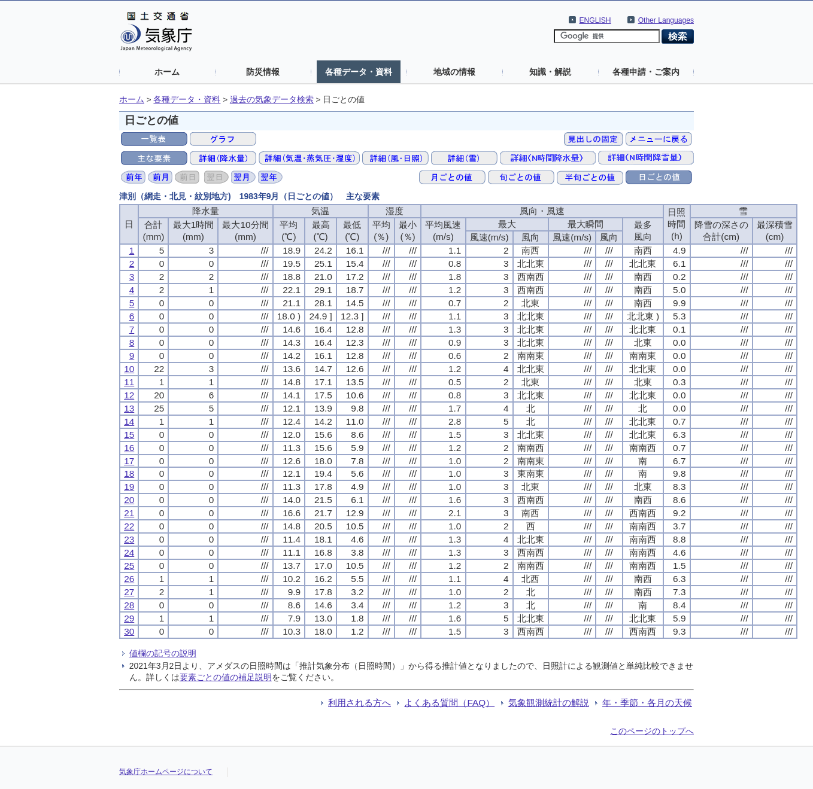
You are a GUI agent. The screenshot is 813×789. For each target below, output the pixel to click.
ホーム (167, 72)
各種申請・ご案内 (645, 72)
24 (129, 552)
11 (129, 382)
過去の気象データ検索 (272, 99)
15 (129, 434)
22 (129, 526)
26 (129, 579)
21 (129, 513)
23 (129, 539)
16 (129, 448)
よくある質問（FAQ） (449, 702)
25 (129, 565)
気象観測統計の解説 (548, 702)
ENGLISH (595, 20)
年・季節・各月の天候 (647, 702)
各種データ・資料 (358, 72)
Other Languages (666, 20)
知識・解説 (550, 72)
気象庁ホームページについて (166, 771)
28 (129, 605)
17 (129, 461)
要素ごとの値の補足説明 (226, 677)
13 (129, 408)
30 (129, 631)
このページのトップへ (652, 731)
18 (129, 473)
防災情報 (263, 72)
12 (129, 395)
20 (129, 500)
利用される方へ (359, 702)
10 (129, 369)
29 (129, 618)
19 (129, 487)
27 (129, 592)
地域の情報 (454, 72)
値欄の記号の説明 (162, 653)
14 (129, 421)
